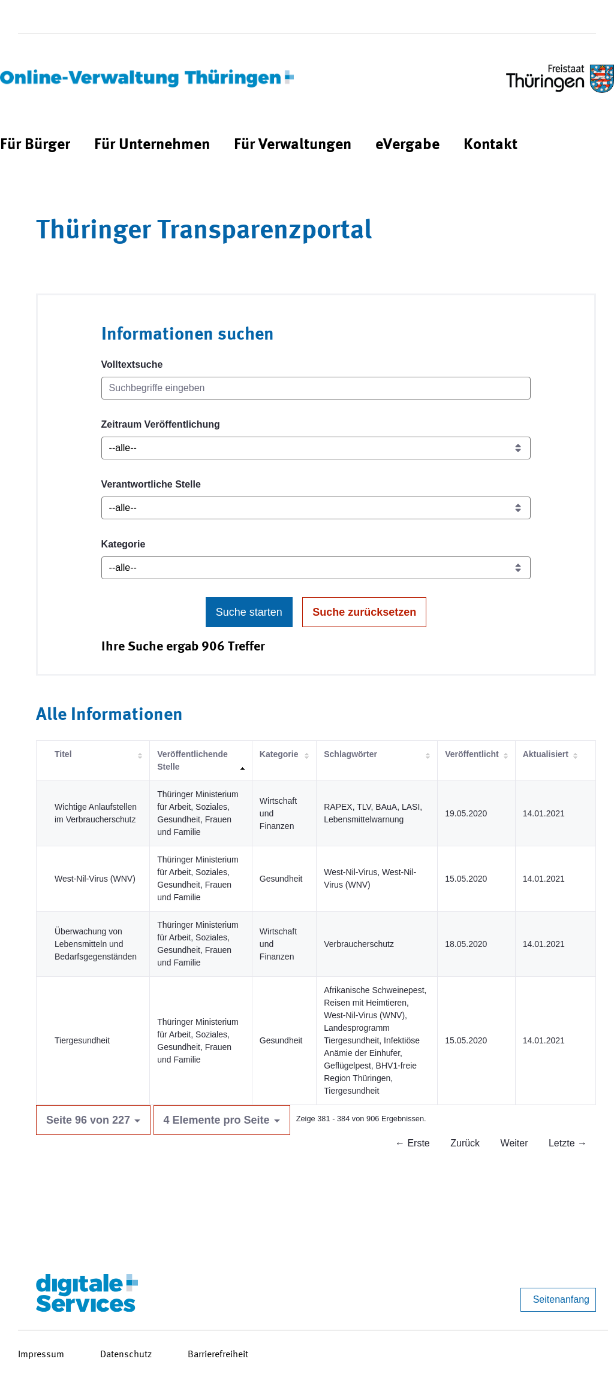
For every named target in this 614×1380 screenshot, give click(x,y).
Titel (63, 754)
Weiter (514, 1143)
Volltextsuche (132, 364)
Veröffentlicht (471, 754)
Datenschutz (126, 1355)
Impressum (41, 1355)
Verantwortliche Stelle (151, 484)
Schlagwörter (350, 754)
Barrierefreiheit (218, 1355)
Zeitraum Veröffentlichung (160, 424)
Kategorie (123, 544)
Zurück (465, 1143)
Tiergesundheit (82, 1040)
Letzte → (568, 1143)
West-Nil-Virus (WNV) (95, 878)
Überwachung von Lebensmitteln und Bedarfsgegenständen (96, 944)
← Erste (412, 1143)
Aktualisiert (545, 754)
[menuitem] (35, 145)
